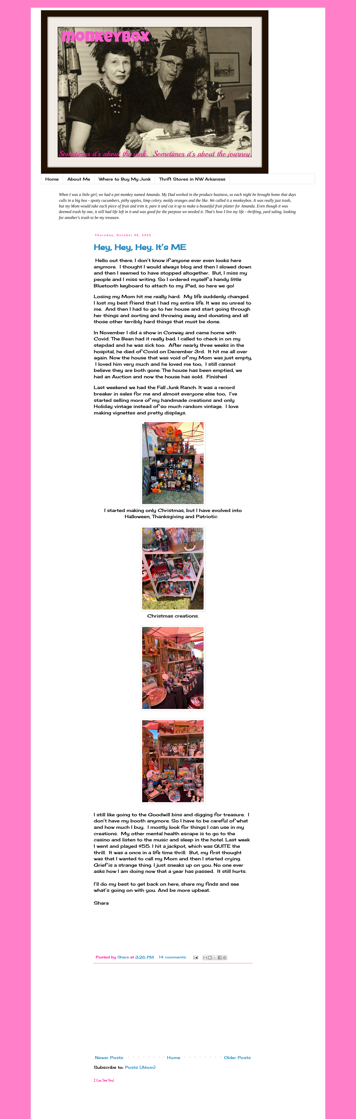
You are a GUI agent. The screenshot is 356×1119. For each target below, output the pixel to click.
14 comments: (173, 957)
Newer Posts (109, 1057)
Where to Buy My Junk (125, 179)
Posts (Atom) (140, 1067)
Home (52, 179)
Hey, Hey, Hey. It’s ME (140, 247)
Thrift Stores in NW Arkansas (192, 179)
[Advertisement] (173, 1011)
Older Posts (237, 1057)
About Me (78, 179)
